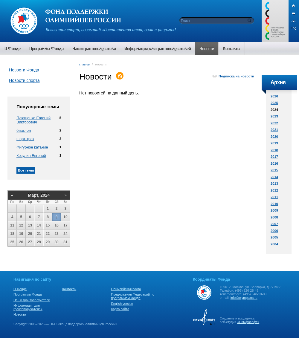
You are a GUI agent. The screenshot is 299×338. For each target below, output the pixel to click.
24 (65, 234)
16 (56, 225)
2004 (274, 244)
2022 (274, 123)
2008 (274, 217)
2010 (274, 204)
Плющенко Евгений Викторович (33, 120)
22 (48, 234)
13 (30, 225)
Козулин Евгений (31, 156)
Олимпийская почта (126, 289)
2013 (274, 183)
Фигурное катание (32, 147)
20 (30, 234)
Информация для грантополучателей (27, 307)
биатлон (23, 131)
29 (48, 242)
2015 (274, 170)
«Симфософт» (248, 322)
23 (56, 234)
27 (30, 242)
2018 (274, 150)
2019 (274, 143)
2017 (274, 156)
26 (21, 242)
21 (39, 234)
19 (21, 234)
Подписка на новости (236, 76)
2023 (274, 116)
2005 (274, 237)
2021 (274, 129)
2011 (274, 197)
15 (48, 225)
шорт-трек (25, 139)
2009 (274, 210)
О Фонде (20, 289)
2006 (274, 231)
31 (65, 242)
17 (65, 225)
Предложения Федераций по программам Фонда (132, 296)
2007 (274, 224)
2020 (274, 136)
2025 (274, 103)
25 (12, 242)
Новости (19, 314)
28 (39, 242)
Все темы (26, 170)
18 (12, 234)
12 (21, 225)
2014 (274, 177)
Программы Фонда (27, 294)
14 (39, 225)
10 (65, 217)
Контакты (69, 289)
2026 (274, 96)
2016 (274, 163)
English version (122, 303)
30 (56, 242)
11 (12, 225)
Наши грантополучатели (31, 300)
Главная (84, 64)
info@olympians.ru (244, 297)
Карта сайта (120, 309)
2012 (274, 190)
